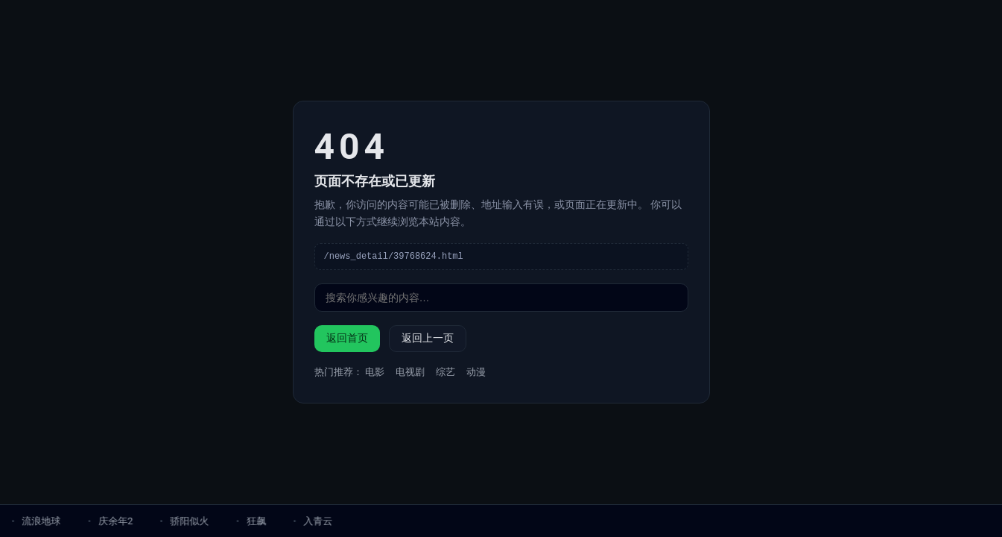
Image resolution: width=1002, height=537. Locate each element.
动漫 (476, 372)
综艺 (445, 372)
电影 (374, 372)
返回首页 (347, 339)
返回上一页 (428, 339)
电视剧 (410, 372)
